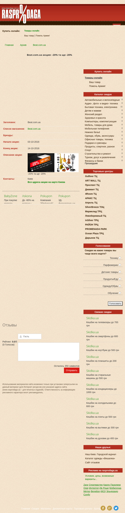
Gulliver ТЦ (91, 176)
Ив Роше (104, 488)
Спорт (88, 150)
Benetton (95, 491)
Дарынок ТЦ (92, 238)
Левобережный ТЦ (95, 216)
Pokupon (46, 196)
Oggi (85, 488)
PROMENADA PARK (96, 229)
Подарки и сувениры (95, 143)
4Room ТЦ (91, 194)
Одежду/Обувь (112, 286)
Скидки (35, 508)
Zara (85, 484)
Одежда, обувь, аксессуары (99, 135)
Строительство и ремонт (98, 153)
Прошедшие (91, 163)
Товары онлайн (31, 31)
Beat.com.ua (34, 128)
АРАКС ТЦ (90, 198)
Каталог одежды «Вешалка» (100, 458)
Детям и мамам (93, 110)
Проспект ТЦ (92, 185)
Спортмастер (96, 484)
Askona (27, 196)
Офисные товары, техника (99, 139)
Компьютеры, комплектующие (101, 121)
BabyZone (10, 196)
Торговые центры (83, 508)
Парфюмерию (112, 265)
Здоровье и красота (95, 118)
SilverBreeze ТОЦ (94, 207)
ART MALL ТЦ (92, 180)
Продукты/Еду (112, 279)
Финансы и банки (94, 161)
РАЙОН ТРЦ (91, 224)
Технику (115, 258)
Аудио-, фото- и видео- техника (101, 103)
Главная (25, 508)
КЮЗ (103, 491)
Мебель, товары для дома (98, 125)
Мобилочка (115, 488)
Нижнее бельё (92, 132)
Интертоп (94, 488)
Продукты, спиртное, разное (100, 146)
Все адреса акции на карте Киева (46, 182)
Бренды (98, 508)
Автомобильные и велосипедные (102, 100)
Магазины (46, 508)
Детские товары (111, 272)
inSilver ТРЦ (92, 220)
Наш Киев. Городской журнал (100, 454)
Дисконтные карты (62, 508)
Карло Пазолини (112, 484)
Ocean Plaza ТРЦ (94, 233)
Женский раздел (93, 114)
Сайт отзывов (92, 462)
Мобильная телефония (97, 128)
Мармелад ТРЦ (93, 211)
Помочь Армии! (43, 36)
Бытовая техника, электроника (101, 107)
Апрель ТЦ (91, 202)
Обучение (114, 293)
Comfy (86, 494)
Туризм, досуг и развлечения (100, 157)
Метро (86, 491)
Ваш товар (29, 36)
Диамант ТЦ (91, 189)
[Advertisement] (40, 89)
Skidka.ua (92, 318)
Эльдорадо (112, 491)
